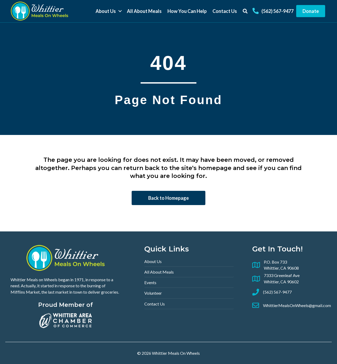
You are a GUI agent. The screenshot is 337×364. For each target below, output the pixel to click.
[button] (120, 11)
